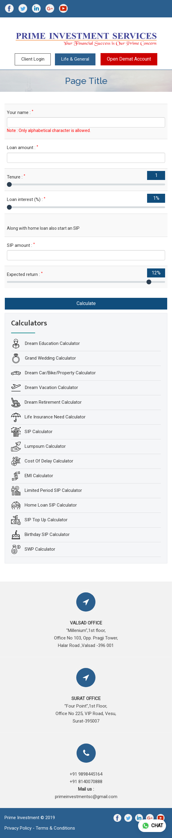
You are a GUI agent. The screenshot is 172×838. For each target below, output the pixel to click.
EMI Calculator (39, 475)
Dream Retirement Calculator (53, 402)
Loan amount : (22, 147)
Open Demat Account (129, 59)
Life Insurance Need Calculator (55, 416)
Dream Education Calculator (52, 343)
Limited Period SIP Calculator (53, 490)
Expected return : (25, 274)
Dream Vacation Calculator (51, 387)
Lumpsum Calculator (45, 446)
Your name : (20, 112)
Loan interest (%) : (26, 199)
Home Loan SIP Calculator (51, 504)
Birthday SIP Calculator (47, 534)
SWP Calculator (40, 549)
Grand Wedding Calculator (50, 358)
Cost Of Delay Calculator (49, 460)
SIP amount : (21, 245)
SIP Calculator (39, 431)
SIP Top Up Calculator (46, 519)
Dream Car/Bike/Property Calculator (60, 372)
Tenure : (16, 177)
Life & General (75, 59)
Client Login (32, 59)
